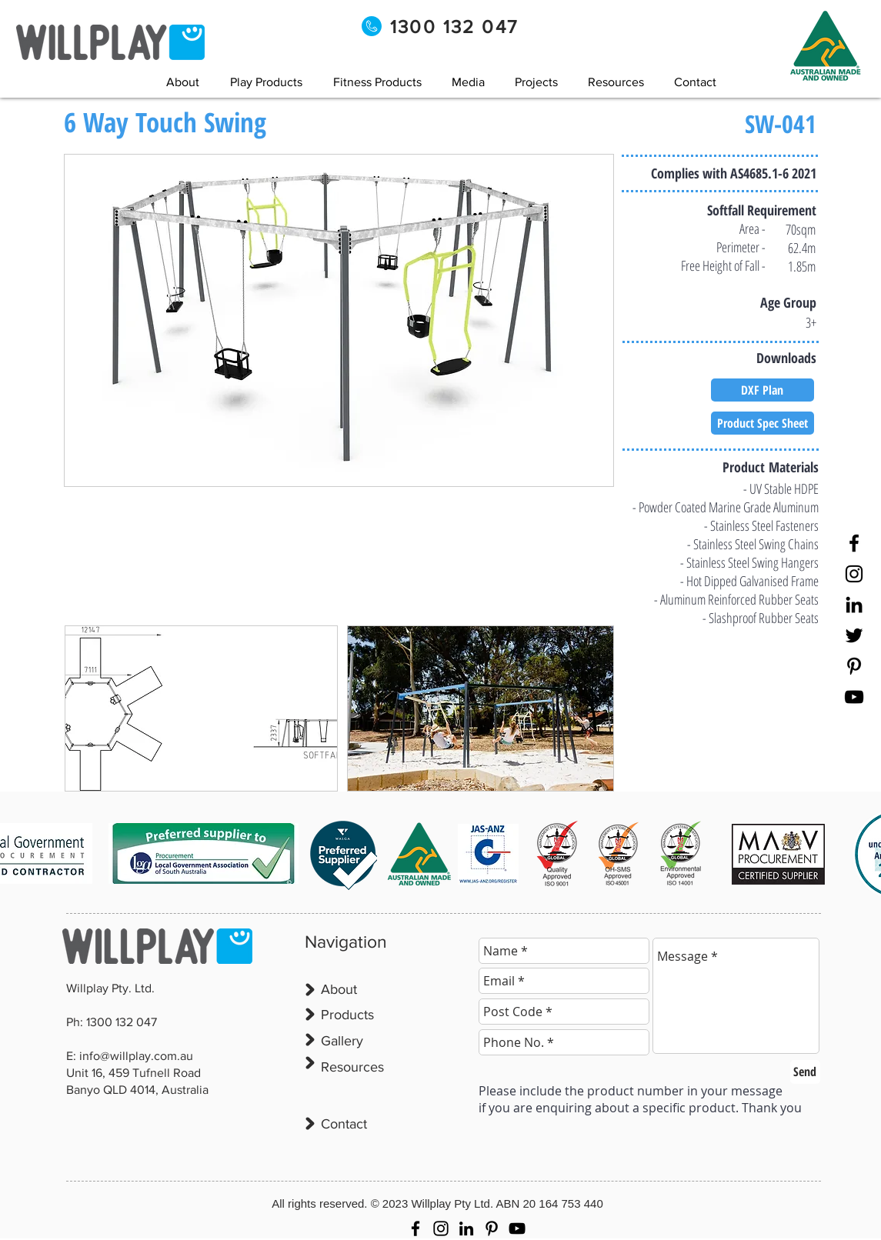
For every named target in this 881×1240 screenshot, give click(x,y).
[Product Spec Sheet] (762, 423)
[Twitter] (854, 635)
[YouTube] (854, 696)
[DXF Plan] (762, 390)
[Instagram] (854, 573)
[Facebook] (854, 543)
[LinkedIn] (854, 604)
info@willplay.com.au (136, 1055)
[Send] (805, 1072)
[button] (468, 82)
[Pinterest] (854, 666)
